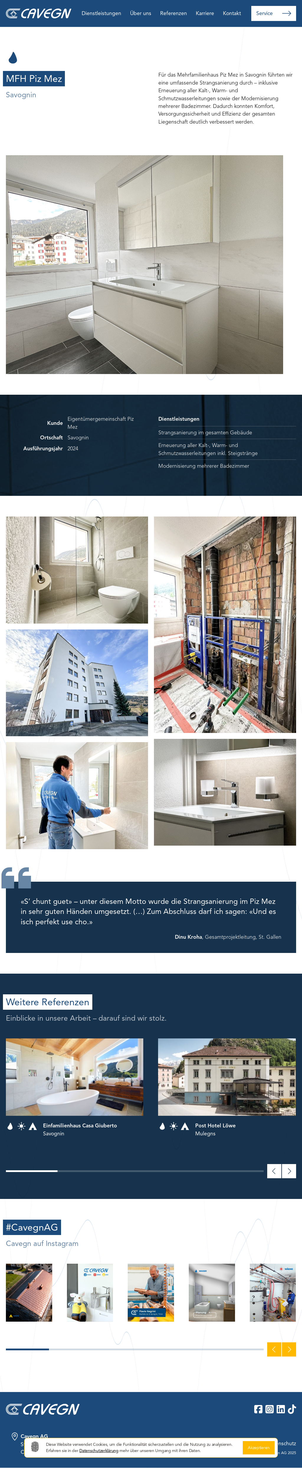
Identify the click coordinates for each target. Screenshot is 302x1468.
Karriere (205, 13)
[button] (32, 1171)
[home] (41, 13)
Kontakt (232, 13)
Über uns (140, 13)
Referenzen (173, 13)
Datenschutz (281, 1443)
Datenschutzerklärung (98, 1450)
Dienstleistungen (101, 13)
